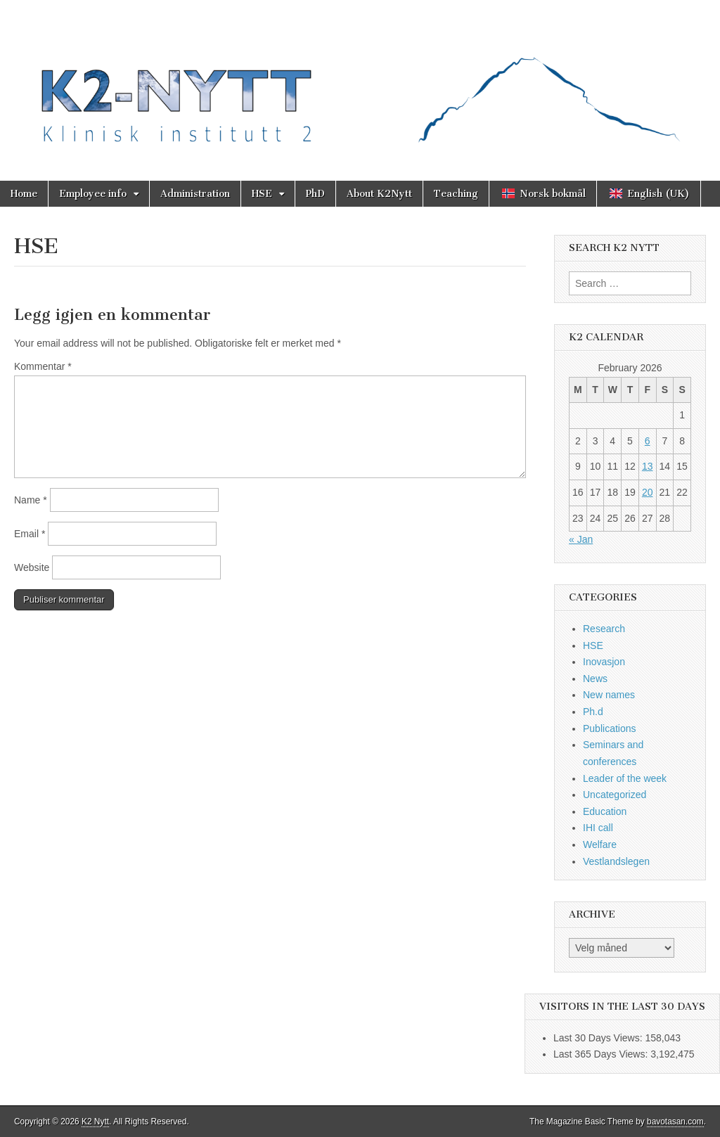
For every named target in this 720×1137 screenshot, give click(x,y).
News (595, 678)
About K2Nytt (379, 194)
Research (604, 628)
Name (30, 500)
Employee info (93, 194)
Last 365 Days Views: (601, 1054)
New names (609, 694)
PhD (315, 194)
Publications (609, 728)
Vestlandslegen (616, 861)
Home (24, 194)
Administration (195, 194)
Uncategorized (614, 794)
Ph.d (593, 711)
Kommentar (43, 366)
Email (29, 533)
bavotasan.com (675, 1121)
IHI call (598, 827)
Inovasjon (604, 661)
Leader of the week (625, 778)
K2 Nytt (95, 1121)
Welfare (600, 844)
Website (31, 567)
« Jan (581, 539)
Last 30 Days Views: (599, 1037)
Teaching (456, 194)
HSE (262, 194)
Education (604, 811)
